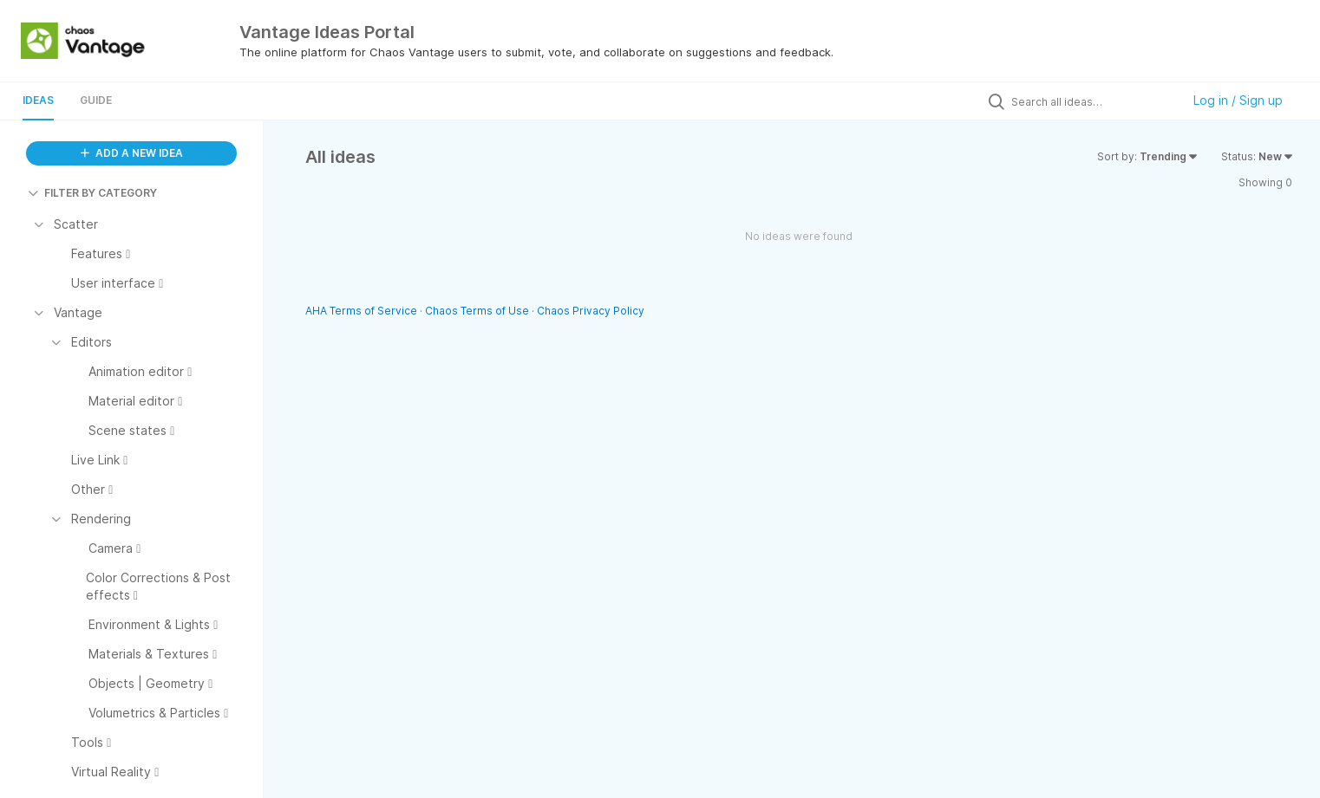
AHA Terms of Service (362, 310)
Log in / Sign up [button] (1238, 100)
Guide (96, 100)
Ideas (38, 100)
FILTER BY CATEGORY (92, 192)
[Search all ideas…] (1092, 101)
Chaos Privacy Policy (590, 310)
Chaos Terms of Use (477, 310)
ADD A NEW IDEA (132, 152)
